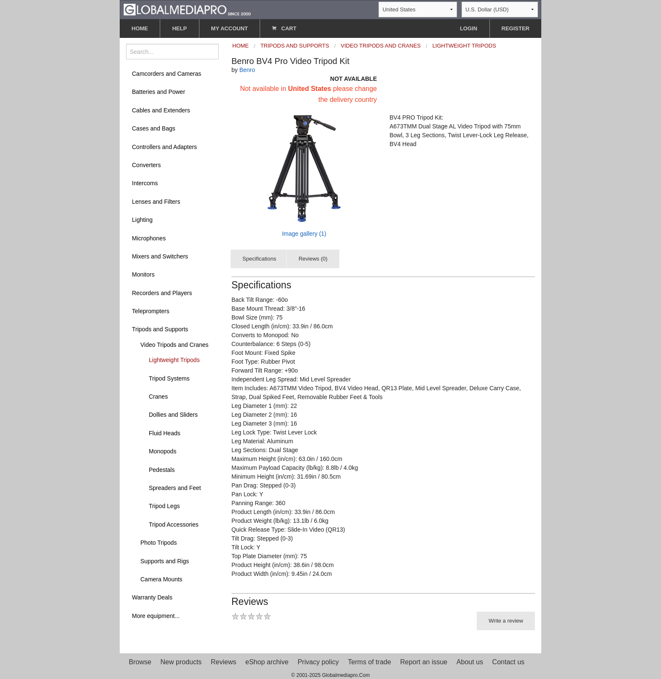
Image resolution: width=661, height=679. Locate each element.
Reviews (223, 662)
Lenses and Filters (156, 201)
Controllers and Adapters (164, 147)
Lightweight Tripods (174, 360)
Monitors (143, 274)
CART (284, 28)
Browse (140, 662)
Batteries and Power (158, 91)
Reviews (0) (313, 259)
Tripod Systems (169, 378)
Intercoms (145, 183)
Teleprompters (150, 311)
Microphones (149, 238)
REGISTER (515, 28)
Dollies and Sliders (173, 414)
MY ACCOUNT (229, 28)
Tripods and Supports (160, 329)
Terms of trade (369, 662)
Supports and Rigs (164, 561)
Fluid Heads (164, 433)
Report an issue (423, 662)
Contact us (508, 662)
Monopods (162, 451)
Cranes (158, 396)
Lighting (142, 219)
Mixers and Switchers (160, 256)
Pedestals (162, 469)
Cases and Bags (153, 128)
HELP (179, 28)
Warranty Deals (152, 597)
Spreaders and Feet (175, 488)
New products (181, 662)
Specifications (259, 259)
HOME (140, 28)
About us (470, 662)
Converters (146, 165)
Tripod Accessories (174, 524)
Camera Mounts (161, 579)
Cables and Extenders (161, 110)
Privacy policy (318, 662)
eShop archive (266, 662)
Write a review (506, 621)
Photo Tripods (158, 542)
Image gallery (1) (304, 233)
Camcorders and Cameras (166, 73)
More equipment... (156, 615)
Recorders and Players (162, 293)
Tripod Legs (164, 506)
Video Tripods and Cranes (174, 344)
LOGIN (468, 28)
